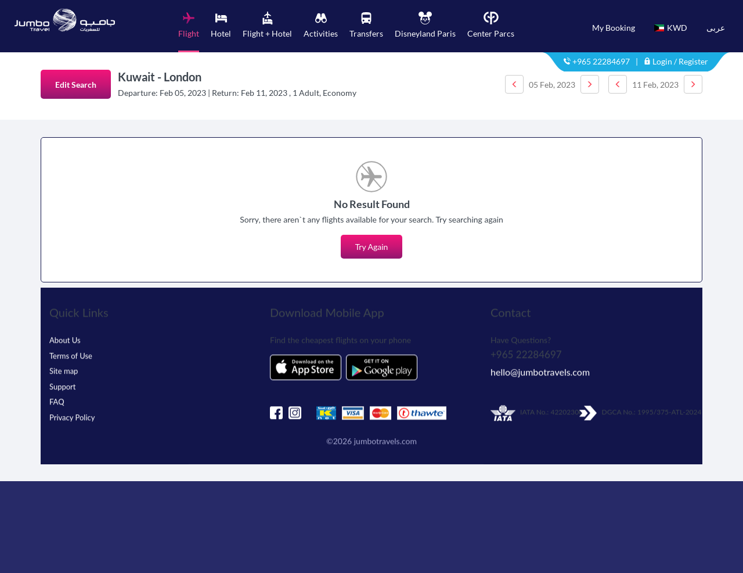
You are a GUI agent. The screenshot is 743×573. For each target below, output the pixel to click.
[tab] (188, 32)
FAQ (56, 405)
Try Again (371, 247)
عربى (715, 28)
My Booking (613, 28)
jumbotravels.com (385, 444)
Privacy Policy (72, 420)
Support (62, 389)
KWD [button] (670, 28)
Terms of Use (70, 358)
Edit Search (75, 84)
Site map (63, 374)
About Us (65, 343)
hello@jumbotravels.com (540, 375)
